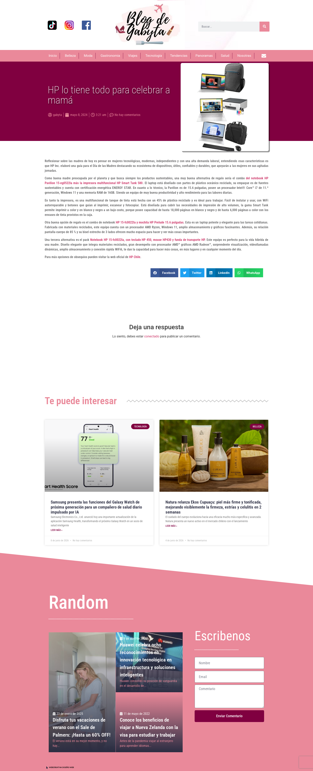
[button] (164, 272)
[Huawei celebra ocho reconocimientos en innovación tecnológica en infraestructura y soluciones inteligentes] (149, 662)
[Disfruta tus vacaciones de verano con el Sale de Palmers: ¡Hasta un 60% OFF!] (82, 692)
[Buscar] (264, 27)
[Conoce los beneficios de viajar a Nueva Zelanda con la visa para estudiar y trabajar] (149, 722)
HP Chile (134, 257)
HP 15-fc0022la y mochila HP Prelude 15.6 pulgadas (150, 222)
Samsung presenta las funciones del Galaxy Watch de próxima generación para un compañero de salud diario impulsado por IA (96, 507)
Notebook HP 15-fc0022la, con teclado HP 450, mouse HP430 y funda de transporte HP (147, 240)
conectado (151, 336)
